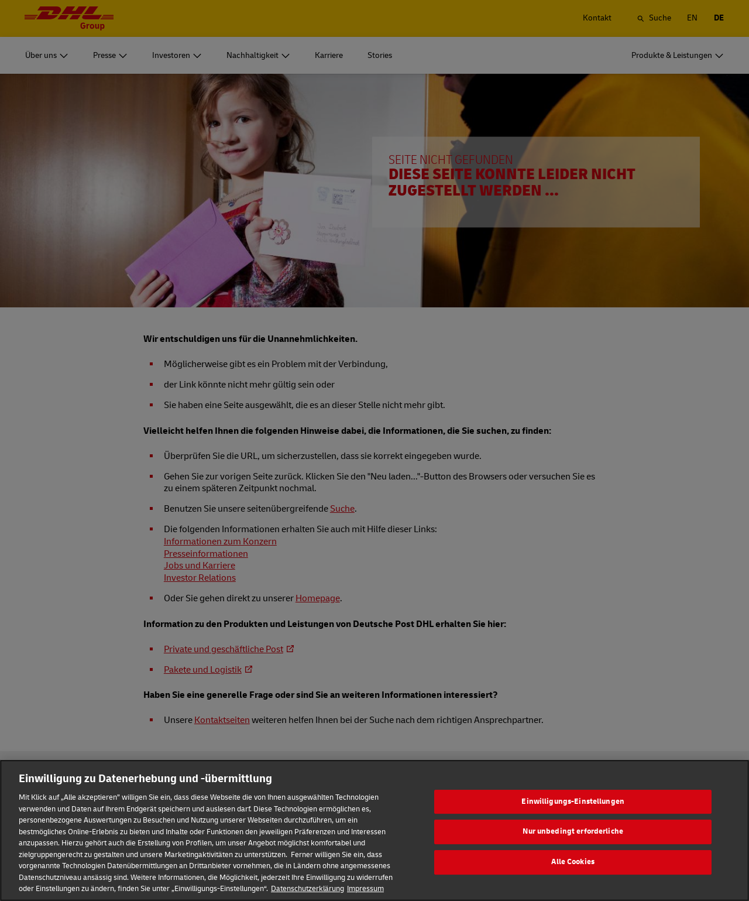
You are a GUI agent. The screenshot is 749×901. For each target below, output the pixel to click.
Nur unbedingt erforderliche (573, 850)
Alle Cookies (573, 881)
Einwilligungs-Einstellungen (572, 820)
